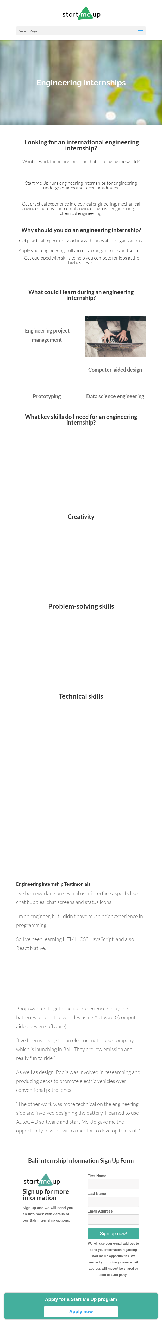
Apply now (81, 1311)
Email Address (100, 1214)
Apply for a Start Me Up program (81, 1299)
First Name (97, 1179)
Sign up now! (113, 1236)
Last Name (97, 1197)
